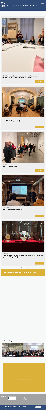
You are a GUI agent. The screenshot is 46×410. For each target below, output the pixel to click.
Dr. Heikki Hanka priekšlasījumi (12, 121)
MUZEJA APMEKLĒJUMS (10, 166)
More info (6, 409)
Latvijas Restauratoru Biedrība (22, 5)
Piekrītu (33, 407)
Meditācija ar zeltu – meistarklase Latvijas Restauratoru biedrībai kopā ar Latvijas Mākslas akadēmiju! (20, 76)
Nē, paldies (38, 407)
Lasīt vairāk (39, 81)
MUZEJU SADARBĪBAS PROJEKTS (13, 210)
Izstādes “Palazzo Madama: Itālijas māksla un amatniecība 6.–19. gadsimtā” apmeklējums (22, 256)
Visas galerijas (40, 359)
